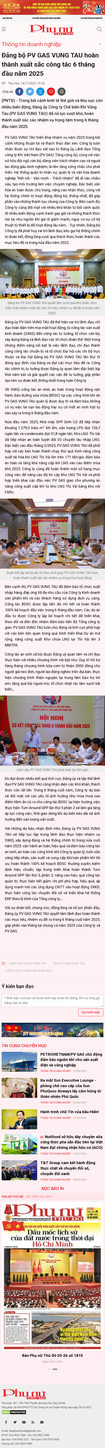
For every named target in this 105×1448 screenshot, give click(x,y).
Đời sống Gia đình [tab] (39, 1196)
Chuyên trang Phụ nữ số (91, 18)
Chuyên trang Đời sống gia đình (46, 18)
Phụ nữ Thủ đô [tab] (12, 1196)
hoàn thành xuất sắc (69, 963)
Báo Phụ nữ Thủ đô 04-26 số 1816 (52, 1355)
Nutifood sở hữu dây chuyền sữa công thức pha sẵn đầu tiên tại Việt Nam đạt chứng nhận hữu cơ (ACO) (71, 1142)
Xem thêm (52, 1376)
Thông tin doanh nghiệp (31, 44)
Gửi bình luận (91, 1012)
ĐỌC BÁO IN (52, 1188)
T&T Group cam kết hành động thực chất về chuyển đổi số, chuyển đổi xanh (67, 1168)
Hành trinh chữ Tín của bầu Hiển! (69, 1111)
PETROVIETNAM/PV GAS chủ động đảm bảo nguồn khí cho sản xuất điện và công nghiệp (71, 1059)
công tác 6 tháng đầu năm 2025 (29, 970)
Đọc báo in (7, 18)
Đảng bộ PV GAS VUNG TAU (27, 963)
